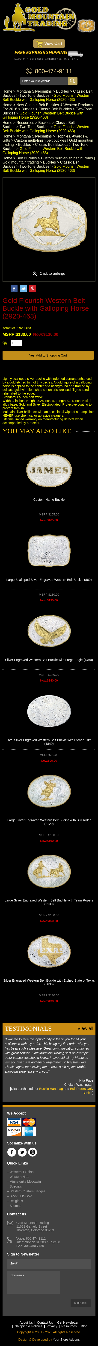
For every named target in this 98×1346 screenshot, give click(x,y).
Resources (25, 123)
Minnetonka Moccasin (25, 1181)
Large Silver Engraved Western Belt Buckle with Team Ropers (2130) (49, 902)
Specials (16, 1186)
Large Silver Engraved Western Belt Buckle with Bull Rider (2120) (49, 822)
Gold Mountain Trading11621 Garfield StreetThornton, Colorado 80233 (35, 1226)
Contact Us (45, 1322)
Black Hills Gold (21, 1196)
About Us (26, 1322)
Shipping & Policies (28, 1326)
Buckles (62, 91)
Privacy (52, 1326)
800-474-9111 (53, 71)
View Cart (49, 44)
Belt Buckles (27, 158)
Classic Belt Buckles (55, 109)
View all (85, 1028)
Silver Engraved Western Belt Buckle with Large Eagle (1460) (49, 660)
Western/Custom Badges (27, 1191)
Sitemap (15, 1206)
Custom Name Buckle (49, 499)
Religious (16, 1201)
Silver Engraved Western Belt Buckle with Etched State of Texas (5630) (49, 982)
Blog (84, 1326)
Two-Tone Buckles (35, 95)
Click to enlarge (52, 273)
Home (7, 91)
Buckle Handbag (51, 1089)
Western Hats (19, 1177)
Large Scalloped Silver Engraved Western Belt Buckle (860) (49, 580)
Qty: (6, 343)
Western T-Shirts (22, 1172)
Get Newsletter (68, 1322)
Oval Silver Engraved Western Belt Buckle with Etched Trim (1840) (49, 742)
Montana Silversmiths (34, 91)
